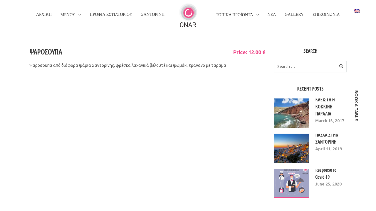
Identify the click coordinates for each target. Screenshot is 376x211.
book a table (356, 105)
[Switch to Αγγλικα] (357, 10)
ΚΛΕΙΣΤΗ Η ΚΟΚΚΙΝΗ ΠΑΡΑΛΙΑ (325, 106)
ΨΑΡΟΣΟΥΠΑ (45, 52)
